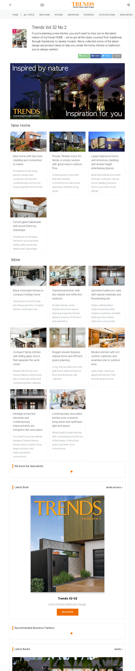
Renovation (126, 15)
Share (96, 56)
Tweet (106, 56)
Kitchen (59, 15)
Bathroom (73, 15)
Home (15, 15)
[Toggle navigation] (42, 5)
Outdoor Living (107, 15)
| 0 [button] (84, 56)
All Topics (29, 15)
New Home (44, 15)
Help (117, 56)
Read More (67, 612)
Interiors (89, 15)
